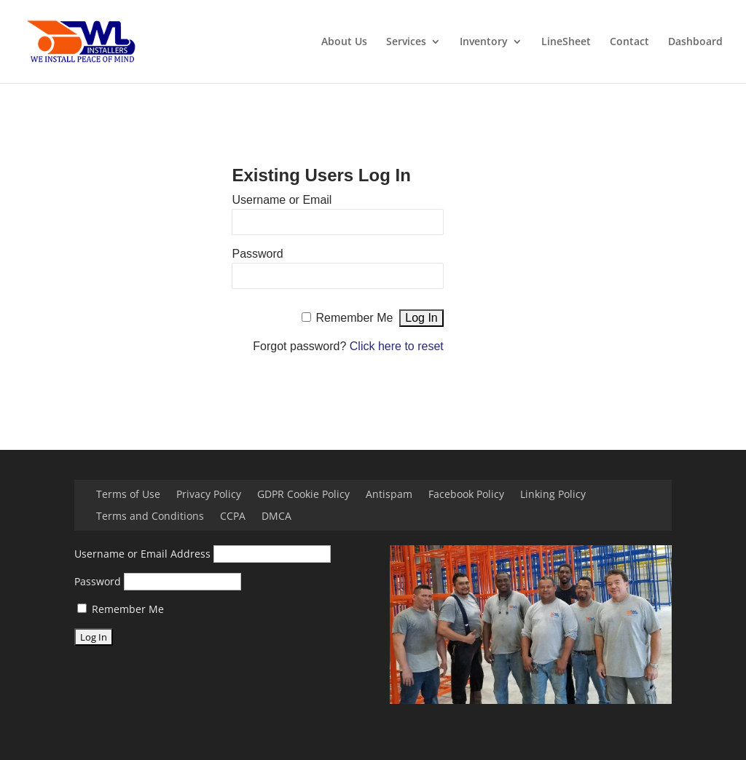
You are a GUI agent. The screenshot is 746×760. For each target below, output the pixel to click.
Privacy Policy (208, 495)
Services (406, 42)
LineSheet (566, 42)
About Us (344, 42)
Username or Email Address (142, 554)
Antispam (389, 495)
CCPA (233, 517)
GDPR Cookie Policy (303, 495)
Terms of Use (128, 495)
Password (257, 254)
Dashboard (695, 42)
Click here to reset (397, 346)
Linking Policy (553, 495)
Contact (629, 42)
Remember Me (354, 318)
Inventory (484, 42)
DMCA (276, 517)
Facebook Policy (466, 495)
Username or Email (281, 200)
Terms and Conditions (150, 517)
